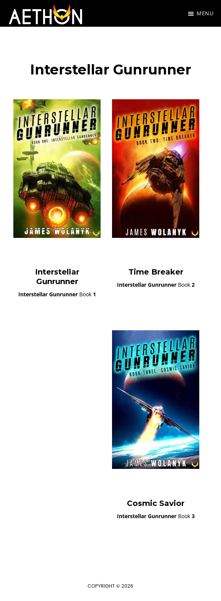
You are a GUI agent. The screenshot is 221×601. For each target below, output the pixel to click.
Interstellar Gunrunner (57, 276)
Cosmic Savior (155, 503)
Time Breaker (155, 271)
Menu (205, 13)
